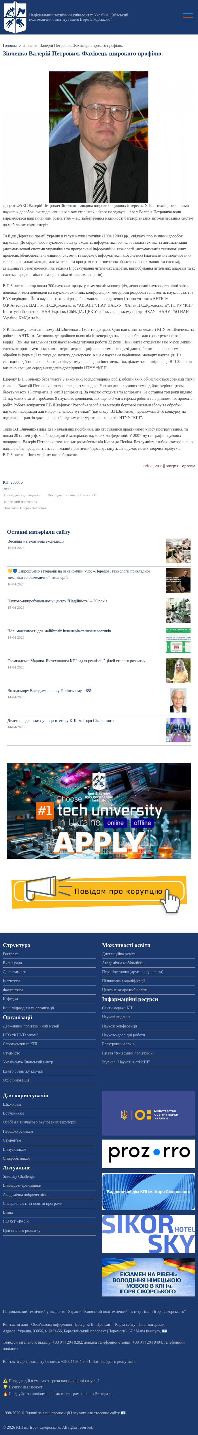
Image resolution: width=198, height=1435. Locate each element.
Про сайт (104, 1324)
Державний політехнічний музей (31, 1026)
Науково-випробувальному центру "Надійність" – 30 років (57, 601)
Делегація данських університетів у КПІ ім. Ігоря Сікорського (60, 721)
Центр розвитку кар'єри (23, 1071)
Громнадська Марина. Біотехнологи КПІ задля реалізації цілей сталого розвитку (76, 661)
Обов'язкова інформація (51, 1324)
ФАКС (9, 489)
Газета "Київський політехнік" (128, 1053)
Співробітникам (16, 1158)
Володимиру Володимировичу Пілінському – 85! (49, 691)
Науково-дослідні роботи (123, 1035)
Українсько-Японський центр (28, 1062)
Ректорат (10, 954)
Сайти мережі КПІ (118, 1008)
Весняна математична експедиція (36, 541)
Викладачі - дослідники (22, 495)
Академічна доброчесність (25, 1194)
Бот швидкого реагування (114, 1361)
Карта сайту (125, 1324)
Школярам (12, 1104)
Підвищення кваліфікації (123, 981)
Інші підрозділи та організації (28, 1008)
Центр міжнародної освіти (124, 990)
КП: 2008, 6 (13, 482)
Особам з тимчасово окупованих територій (39, 1122)
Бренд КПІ (84, 1324)
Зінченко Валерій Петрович (25, 508)
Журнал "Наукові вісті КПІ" (126, 1062)
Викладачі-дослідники (22, 1185)
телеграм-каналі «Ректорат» (88, 1394)
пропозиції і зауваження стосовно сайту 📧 (89, 1413)
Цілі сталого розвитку (21, 1230)
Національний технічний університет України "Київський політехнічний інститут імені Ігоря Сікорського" (78, 17)
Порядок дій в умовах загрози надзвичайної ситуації (54, 1381)
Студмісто (11, 1053)
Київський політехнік (20, 502)
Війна (8, 1212)
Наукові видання (116, 1017)
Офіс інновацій (16, 1080)
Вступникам (13, 1113)
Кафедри (10, 999)
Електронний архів (118, 1044)
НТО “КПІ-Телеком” (20, 1035)
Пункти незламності (26, 1387)
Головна (10, 45)
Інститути (11, 981)
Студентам (12, 1140)
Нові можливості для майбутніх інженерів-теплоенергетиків (59, 631)
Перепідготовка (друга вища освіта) (132, 972)
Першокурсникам (18, 1131)
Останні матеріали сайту (38, 532)
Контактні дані (15, 1324)
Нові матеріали (152, 1324)
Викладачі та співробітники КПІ (73, 495)
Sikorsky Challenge (19, 1176)
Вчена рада (12, 963)
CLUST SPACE (16, 1221)
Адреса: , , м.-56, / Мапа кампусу (81, 1331)
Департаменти (15, 972)
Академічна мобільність (123, 963)
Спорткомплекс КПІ (20, 1044)
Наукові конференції (119, 1026)
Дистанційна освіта (118, 954)
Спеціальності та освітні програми (33, 1203)
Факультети (13, 990)
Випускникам (14, 1149)
